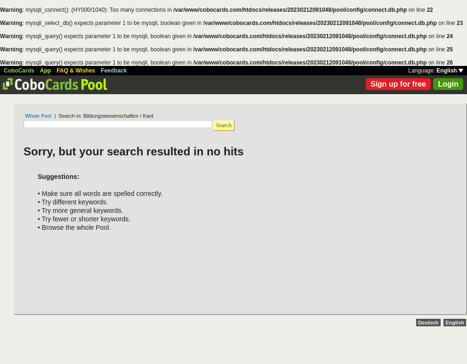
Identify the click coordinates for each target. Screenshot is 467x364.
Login (448, 84)
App (45, 70)
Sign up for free (398, 84)
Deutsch (428, 322)
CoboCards (19, 70)
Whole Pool (38, 116)
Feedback (114, 70)
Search (224, 125)
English (449, 70)
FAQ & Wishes (75, 70)
